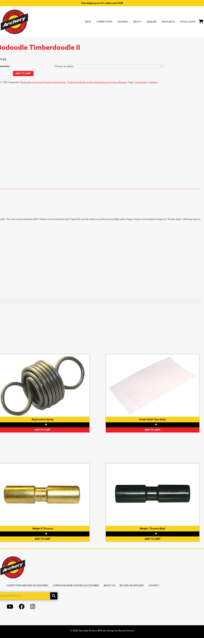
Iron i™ (121, 22)
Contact (153, 585)
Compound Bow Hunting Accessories (76, 585)
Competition (82, 22)
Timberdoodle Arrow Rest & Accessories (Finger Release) (97, 82)
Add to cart (23, 73)
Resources (159, 22)
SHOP (62, 22)
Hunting (104, 22)
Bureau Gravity (126, 630)
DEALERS (138, 22)
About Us (109, 585)
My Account (183, 22)
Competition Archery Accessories (27, 585)
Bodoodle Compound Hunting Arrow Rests (43, 82)
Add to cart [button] (153, 430)
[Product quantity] (4, 73)
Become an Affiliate (132, 585)
